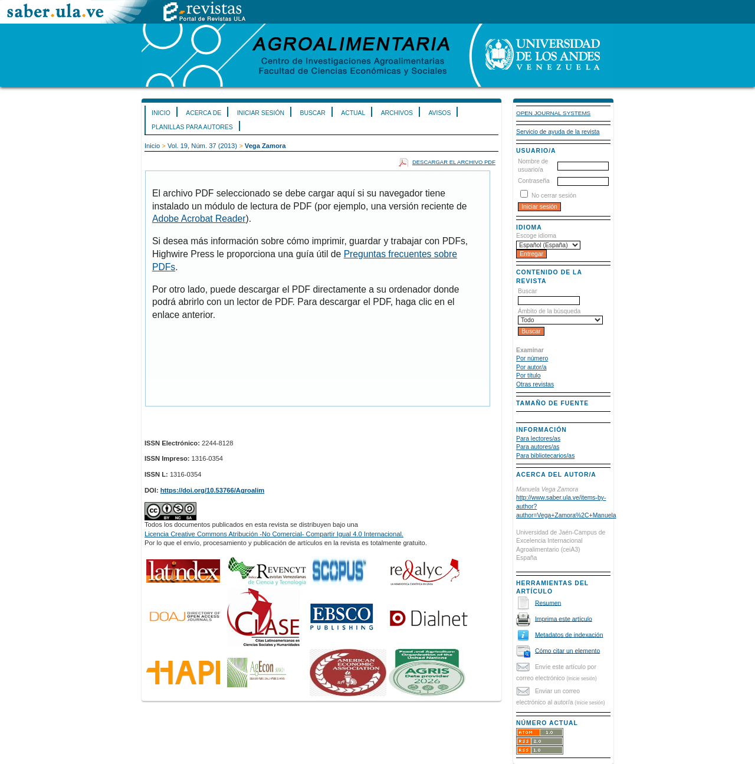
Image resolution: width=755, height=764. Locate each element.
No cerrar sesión (553, 195)
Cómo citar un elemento (567, 650)
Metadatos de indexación (569, 634)
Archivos (397, 113)
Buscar (312, 113)
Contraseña (534, 181)
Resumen (548, 602)
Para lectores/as (538, 438)
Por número (532, 358)
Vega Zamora (265, 145)
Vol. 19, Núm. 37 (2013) (202, 145)
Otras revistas (535, 384)
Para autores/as (537, 447)
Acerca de (203, 113)
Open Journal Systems (553, 113)
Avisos (439, 113)
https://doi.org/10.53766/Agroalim (212, 490)
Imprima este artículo (563, 618)
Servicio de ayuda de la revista (558, 132)
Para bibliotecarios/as (545, 456)
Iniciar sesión (260, 113)
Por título (528, 375)
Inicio (161, 113)
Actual (353, 113)
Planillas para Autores (192, 127)
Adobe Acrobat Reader (198, 219)
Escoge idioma (536, 235)
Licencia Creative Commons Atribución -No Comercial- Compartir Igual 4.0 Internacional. (274, 533)
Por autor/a (531, 367)
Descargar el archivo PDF (453, 162)
